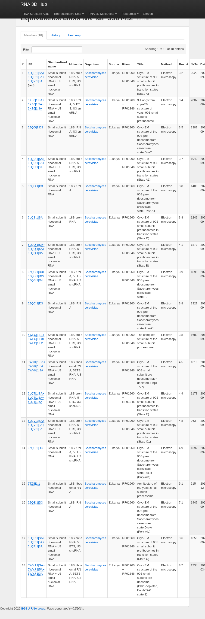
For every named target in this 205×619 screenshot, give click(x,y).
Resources (128, 13)
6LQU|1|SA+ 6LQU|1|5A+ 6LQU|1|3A (36, 163)
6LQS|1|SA (35, 217)
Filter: (38, 49)
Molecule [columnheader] (75, 64)
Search (148, 13)
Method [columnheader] (166, 64)
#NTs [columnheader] (194, 64)
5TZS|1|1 (34, 483)
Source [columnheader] (114, 64)
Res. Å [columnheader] (183, 64)
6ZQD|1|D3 (35, 186)
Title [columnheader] (140, 64)
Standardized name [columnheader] (57, 64)
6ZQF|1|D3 (35, 448)
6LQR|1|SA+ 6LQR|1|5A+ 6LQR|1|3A (36, 542)
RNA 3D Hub (34, 4)
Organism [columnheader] (92, 64)
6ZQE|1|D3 (35, 502)
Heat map (74, 35)
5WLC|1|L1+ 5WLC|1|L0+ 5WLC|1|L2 (36, 339)
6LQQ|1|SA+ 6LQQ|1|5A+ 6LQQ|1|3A (36, 249)
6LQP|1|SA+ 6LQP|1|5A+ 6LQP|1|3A (36, 77)
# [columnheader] (23, 64)
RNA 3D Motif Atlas (101, 13)
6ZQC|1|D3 (35, 303)
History (55, 35)
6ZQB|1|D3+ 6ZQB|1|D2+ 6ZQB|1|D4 (36, 276)
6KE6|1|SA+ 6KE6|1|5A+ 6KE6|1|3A (36, 104)
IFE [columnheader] (30, 64)
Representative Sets (67, 13)
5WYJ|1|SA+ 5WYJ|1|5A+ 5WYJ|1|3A (36, 569)
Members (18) (33, 35)
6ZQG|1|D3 (35, 127)
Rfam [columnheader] (126, 64)
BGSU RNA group (33, 608)
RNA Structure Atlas (36, 13)
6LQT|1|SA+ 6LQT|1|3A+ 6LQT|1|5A (36, 398)
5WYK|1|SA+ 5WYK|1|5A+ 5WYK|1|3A (36, 366)
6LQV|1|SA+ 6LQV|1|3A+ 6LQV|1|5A (36, 425)
